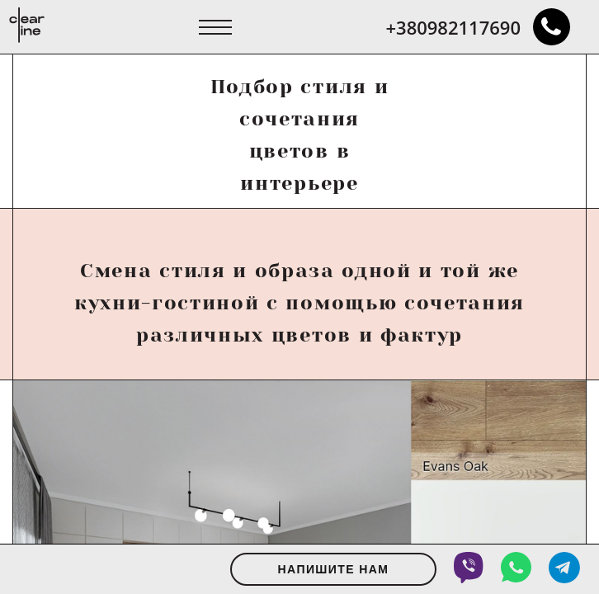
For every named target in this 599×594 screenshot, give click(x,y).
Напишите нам (333, 569)
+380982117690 (477, 26)
